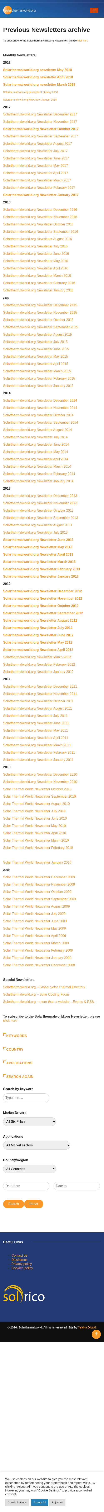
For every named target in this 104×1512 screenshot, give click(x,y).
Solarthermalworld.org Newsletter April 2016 (35, 268)
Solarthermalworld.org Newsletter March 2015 (37, 371)
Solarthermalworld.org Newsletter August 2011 (37, 708)
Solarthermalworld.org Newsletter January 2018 (30, 99)
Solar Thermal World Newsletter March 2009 (36, 943)
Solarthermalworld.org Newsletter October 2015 (38, 320)
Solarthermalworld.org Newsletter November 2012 (42, 598)
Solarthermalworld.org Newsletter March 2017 (37, 180)
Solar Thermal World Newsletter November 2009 (39, 884)
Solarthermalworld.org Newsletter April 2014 (35, 459)
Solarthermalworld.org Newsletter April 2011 (35, 738)
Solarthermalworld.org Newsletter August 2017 (37, 143)
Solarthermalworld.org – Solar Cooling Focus (36, 994)
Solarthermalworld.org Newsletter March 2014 (37, 466)
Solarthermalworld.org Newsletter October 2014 (38, 415)
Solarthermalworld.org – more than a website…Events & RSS (48, 1002)
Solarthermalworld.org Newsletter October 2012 (41, 606)
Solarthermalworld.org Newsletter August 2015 (37, 334)
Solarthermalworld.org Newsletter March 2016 (37, 275)
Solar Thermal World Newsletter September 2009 (39, 899)
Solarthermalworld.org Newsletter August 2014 (37, 430)
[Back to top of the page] (96, 1334)
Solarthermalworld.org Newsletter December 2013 (40, 496)
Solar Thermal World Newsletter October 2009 (37, 892)
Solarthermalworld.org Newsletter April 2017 (35, 173)
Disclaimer (19, 1259)
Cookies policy (22, 1268)
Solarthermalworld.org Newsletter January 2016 (38, 290)
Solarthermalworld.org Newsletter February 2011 (39, 752)
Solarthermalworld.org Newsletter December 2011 (40, 686)
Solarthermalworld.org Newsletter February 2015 (39, 378)
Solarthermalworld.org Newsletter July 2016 (35, 246)
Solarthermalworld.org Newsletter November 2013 (40, 503)
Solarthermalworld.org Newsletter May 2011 (35, 730)
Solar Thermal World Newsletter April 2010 (34, 833)
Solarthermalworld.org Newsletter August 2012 (40, 620)
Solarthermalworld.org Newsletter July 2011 (35, 716)
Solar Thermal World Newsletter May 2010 (34, 826)
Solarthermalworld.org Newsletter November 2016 (40, 217)
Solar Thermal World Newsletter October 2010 (37, 789)
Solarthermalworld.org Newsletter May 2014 (35, 452)
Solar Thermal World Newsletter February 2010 (38, 848)
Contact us (19, 1255)
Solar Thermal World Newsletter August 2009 (36, 906)
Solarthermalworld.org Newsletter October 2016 (38, 224)
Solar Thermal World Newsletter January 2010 (37, 862)
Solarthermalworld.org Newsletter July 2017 (35, 151)
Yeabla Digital (87, 1327)
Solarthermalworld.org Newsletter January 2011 (38, 760)
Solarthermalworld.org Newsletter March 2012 (37, 657)
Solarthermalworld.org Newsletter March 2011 (37, 745)
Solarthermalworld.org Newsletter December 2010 (40, 774)
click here (82, 40)
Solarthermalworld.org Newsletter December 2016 (40, 209)
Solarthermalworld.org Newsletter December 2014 (40, 400)
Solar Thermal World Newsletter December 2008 (39, 965)
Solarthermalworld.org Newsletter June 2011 (36, 723)
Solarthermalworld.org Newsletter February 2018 (30, 92)
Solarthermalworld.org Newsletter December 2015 (40, 305)
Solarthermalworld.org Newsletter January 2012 (38, 672)
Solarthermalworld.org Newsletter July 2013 (35, 532)
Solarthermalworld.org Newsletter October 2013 (38, 510)
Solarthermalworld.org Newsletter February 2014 (39, 474)
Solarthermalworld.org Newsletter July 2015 (35, 342)
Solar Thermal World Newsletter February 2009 (38, 950)
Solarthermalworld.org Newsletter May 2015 (35, 356)
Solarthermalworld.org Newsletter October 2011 (39, 701)
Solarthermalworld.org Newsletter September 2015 (40, 327)
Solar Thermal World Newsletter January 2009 (37, 958)
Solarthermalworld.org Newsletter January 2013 (41, 576)
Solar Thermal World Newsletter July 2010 (34, 811)
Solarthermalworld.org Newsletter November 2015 (40, 312)
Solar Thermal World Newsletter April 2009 (34, 936)
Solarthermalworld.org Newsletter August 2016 (37, 239)
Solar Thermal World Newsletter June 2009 (35, 921)
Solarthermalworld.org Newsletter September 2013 (40, 518)
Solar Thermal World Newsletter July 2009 (34, 914)
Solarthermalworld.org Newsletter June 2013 (38, 540)
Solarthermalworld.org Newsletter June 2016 (36, 253)
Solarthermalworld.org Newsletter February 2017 (39, 187)
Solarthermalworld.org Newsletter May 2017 (35, 165)
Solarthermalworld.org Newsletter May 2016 (35, 261)
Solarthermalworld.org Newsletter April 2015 (35, 364)
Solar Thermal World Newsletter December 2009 (39, 877)
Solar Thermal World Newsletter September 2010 (39, 796)
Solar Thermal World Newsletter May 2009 (34, 928)
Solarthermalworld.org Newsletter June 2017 (36, 158)
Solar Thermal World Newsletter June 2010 (35, 818)
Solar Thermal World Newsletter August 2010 (36, 804)
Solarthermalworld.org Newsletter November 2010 (40, 782)
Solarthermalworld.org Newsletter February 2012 (39, 664)
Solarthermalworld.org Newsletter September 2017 (40, 136)
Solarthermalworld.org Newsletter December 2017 (40, 114)
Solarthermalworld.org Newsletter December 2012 (42, 591)
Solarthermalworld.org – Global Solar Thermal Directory (44, 987)
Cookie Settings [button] (17, 1502)
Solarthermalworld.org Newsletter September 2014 (40, 422)
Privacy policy (21, 1264)
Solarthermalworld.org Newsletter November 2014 (40, 408)
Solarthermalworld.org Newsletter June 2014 (36, 444)
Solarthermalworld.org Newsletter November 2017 (40, 121)
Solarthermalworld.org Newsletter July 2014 (35, 437)
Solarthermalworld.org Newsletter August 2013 (37, 525)
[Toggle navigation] (94, 10)
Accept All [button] (40, 1502)
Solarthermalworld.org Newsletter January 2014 (38, 481)
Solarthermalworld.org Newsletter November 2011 (41, 694)
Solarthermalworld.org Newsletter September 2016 (40, 231)
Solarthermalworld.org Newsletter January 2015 (38, 386)
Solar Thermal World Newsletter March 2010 (36, 840)
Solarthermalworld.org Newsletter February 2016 (39, 283)
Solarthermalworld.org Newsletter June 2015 (36, 349)
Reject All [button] (57, 1502)
